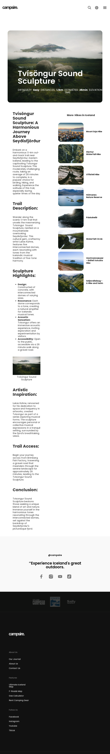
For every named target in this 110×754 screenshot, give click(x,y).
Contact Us (14, 668)
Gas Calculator (16, 696)
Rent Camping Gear (19, 700)
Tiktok (12, 730)
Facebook (14, 717)
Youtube (13, 726)
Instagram (14, 721)
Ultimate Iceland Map (17, 686)
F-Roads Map (15, 691)
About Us (13, 664)
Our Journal (15, 659)
